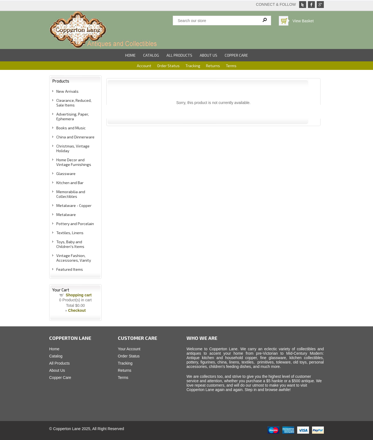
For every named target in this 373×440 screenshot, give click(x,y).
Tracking (192, 65)
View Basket (303, 21)
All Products (179, 55)
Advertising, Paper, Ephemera (72, 116)
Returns (213, 65)
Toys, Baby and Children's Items (70, 244)
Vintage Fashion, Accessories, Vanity (73, 258)
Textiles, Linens (69, 232)
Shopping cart (78, 295)
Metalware (66, 214)
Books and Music (71, 127)
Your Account (129, 349)
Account (144, 65)
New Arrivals (67, 91)
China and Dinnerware (75, 137)
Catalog (151, 55)
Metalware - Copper (73, 205)
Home (130, 55)
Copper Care (236, 55)
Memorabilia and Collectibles (70, 194)
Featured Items (69, 269)
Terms (231, 65)
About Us (208, 55)
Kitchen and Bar (69, 182)
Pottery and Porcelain (75, 223)
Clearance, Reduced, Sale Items (73, 102)
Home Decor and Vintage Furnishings (73, 162)
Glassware (66, 173)
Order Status (168, 65)
